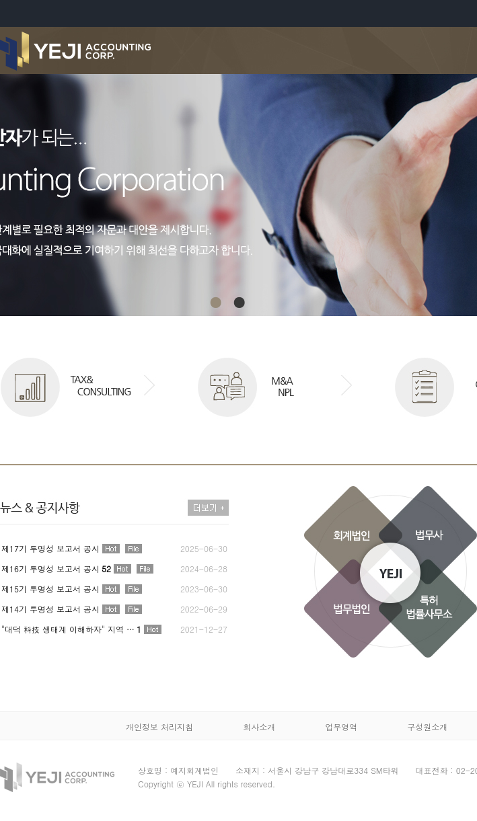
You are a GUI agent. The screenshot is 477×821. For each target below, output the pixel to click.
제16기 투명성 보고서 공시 (56, 568)
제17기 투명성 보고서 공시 (50, 548)
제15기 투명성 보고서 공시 (50, 588)
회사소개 (259, 726)
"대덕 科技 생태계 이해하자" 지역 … (71, 629)
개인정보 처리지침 (159, 726)
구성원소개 (427, 726)
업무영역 (341, 726)
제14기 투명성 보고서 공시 (50, 609)
